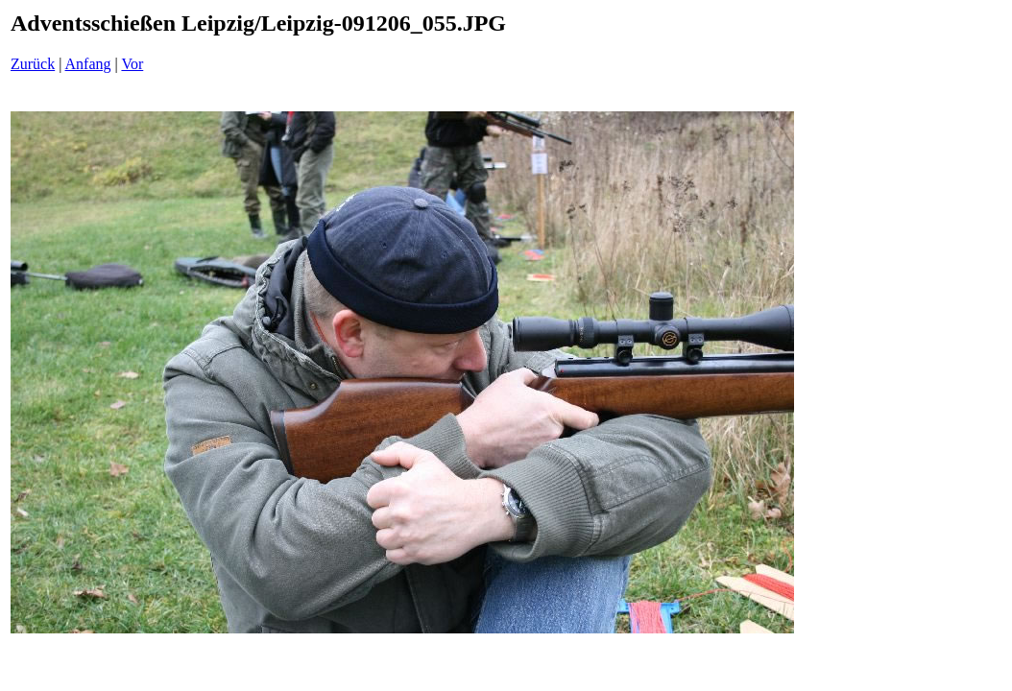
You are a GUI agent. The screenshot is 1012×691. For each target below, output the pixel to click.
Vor (132, 64)
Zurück (33, 64)
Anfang (88, 64)
